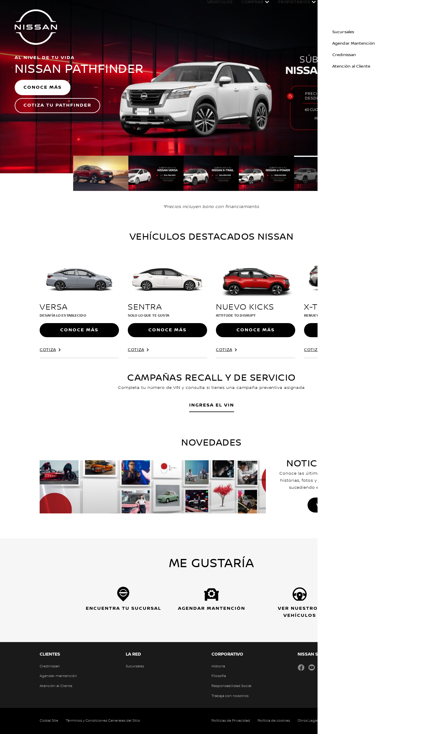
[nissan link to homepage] (36, 27)
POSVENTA (330, 8)
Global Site (49, 720)
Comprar (246, 8)
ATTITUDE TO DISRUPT (236, 315)
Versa (54, 307)
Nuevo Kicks (245, 307)
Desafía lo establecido (63, 315)
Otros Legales (310, 720)
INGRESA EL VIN (211, 405)
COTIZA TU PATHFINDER (57, 105)
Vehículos (213, 8)
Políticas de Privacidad (231, 720)
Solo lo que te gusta (148, 315)
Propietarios (288, 8)
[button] (414, 8)
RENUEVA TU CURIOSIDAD (327, 315)
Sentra (145, 307)
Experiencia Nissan (374, 8)
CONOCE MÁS (43, 87)
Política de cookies (274, 720)
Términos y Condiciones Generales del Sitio (103, 720)
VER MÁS (329, 505)
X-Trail (320, 307)
